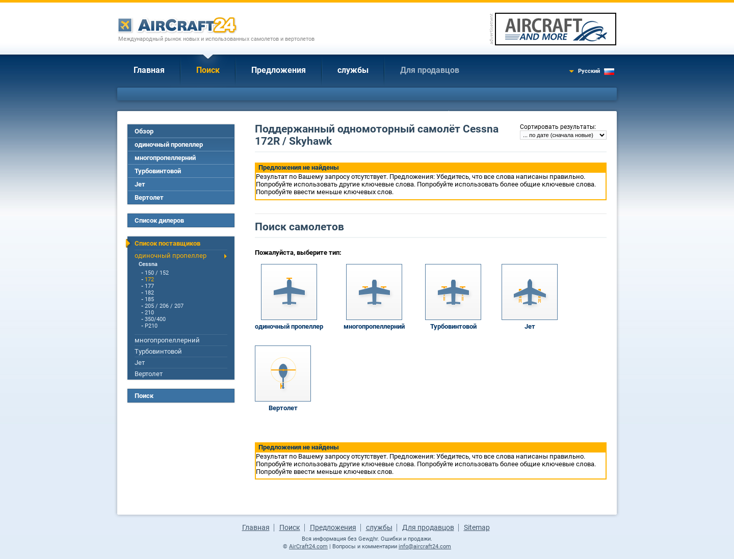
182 (149, 292)
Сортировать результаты (557, 126)
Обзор (144, 131)
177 (149, 286)
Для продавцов (429, 70)
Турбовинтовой (158, 171)
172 (149, 279)
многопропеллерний (165, 158)
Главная (149, 70)
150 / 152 (157, 273)
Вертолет (149, 197)
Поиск (208, 70)
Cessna (148, 264)
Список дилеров (159, 220)
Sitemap (477, 527)
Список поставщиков (167, 243)
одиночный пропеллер (169, 144)
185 (149, 299)
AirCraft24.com (308, 546)
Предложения (278, 70)
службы (353, 70)
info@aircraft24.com (425, 546)
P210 (151, 326)
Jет (140, 184)
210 (149, 312)
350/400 (155, 319)
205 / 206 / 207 (164, 306)
